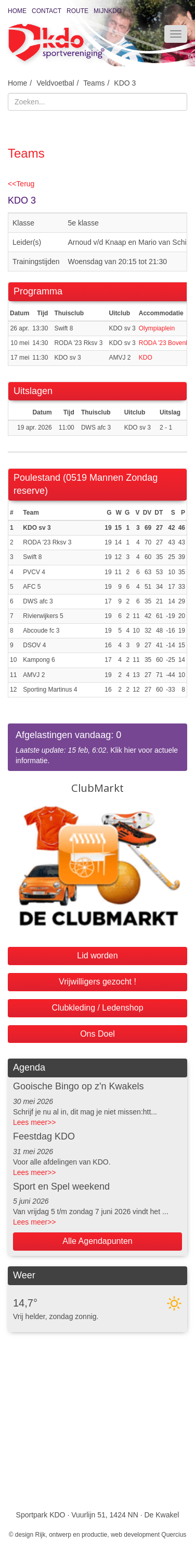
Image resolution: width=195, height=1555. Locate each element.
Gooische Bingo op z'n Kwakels (78, 1086)
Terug (21, 184)
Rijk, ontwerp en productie (71, 1534)
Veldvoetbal (55, 83)
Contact (46, 11)
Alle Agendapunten (97, 1241)
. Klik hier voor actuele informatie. (97, 747)
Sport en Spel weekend (61, 1186)
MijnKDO (108, 11)
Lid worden (97, 955)
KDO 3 (125, 83)
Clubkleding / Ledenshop (97, 1007)
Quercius (173, 1534)
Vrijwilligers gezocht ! (97, 981)
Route (77, 11)
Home (17, 11)
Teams (94, 83)
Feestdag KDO (44, 1136)
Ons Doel (97, 1033)
